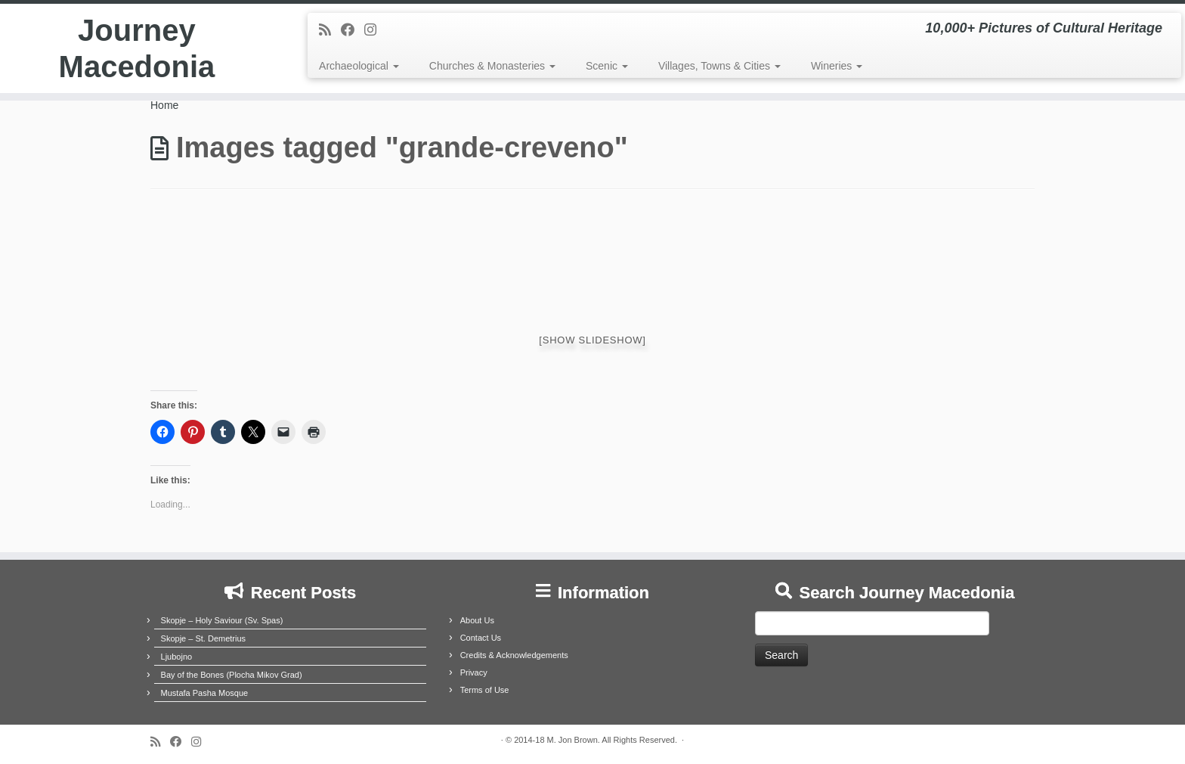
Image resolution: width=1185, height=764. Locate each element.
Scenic (607, 66)
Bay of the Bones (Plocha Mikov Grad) (231, 674)
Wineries (836, 66)
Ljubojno (177, 656)
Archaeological (359, 66)
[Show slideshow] (592, 340)
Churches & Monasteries (492, 66)
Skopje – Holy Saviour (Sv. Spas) (222, 620)
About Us (477, 620)
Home (164, 105)
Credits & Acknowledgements (514, 655)
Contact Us (480, 637)
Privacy (473, 672)
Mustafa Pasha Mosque (205, 692)
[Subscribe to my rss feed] (330, 30)
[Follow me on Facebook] (352, 30)
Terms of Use (484, 689)
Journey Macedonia (137, 48)
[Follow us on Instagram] (375, 30)
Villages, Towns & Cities (719, 66)
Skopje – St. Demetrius (203, 638)
